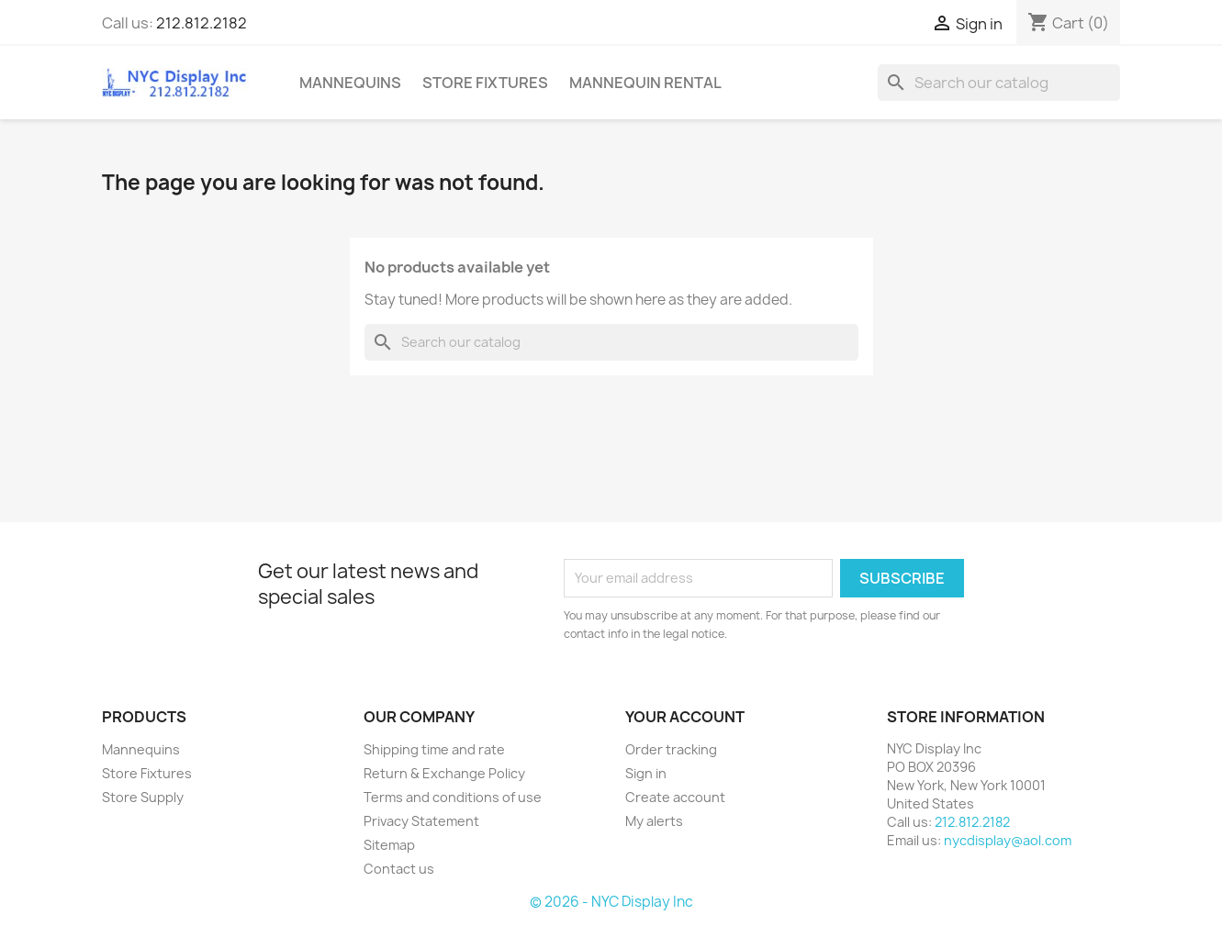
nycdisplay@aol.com (1007, 840)
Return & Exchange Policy (444, 773)
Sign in (646, 773)
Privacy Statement (421, 821)
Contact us (399, 868)
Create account (675, 797)
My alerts (654, 821)
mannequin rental (645, 83)
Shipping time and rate (434, 749)
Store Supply (143, 797)
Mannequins (350, 83)
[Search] (999, 82)
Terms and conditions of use (453, 797)
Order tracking (671, 749)
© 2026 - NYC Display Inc (611, 901)
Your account (685, 717)
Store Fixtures (485, 83)
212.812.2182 (201, 23)
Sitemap (389, 844)
